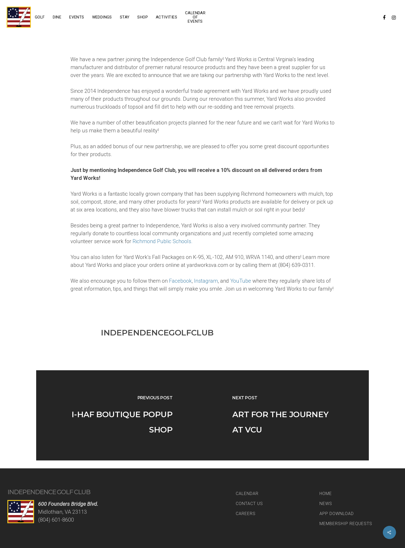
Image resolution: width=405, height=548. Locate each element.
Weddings (102, 17)
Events (76, 17)
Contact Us (249, 503)
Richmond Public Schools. (162, 241)
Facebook (180, 281)
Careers (246, 513)
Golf (40, 17)
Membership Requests (345, 523)
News (325, 503)
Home (325, 493)
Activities (166, 17)
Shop (142, 17)
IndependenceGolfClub (157, 333)
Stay (125, 17)
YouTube (241, 281)
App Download (336, 513)
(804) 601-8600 (56, 520)
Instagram (206, 281)
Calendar (247, 493)
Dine (57, 17)
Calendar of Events (195, 17)
